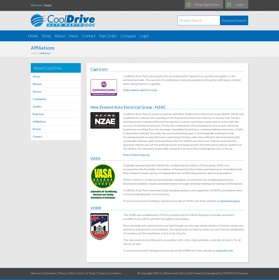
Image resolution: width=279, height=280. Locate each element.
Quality (37, 106)
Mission (37, 84)
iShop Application (206, 4)
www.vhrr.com (224, 250)
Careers (37, 136)
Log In (240, 4)
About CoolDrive (48, 68)
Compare (128, 35)
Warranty (36, 273)
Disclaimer (50, 273)
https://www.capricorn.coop (140, 90)
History (37, 91)
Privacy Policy (66, 273)
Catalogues (40, 99)
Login (144, 35)
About (60, 35)
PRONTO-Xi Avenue (235, 273)
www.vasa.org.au (230, 200)
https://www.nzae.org (136, 154)
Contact (88, 35)
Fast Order (108, 35)
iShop (46, 35)
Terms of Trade (86, 273)
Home (33, 35)
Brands (37, 129)
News (73, 35)
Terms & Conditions (110, 273)
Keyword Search (234, 20)
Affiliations (39, 121)
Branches (38, 114)
